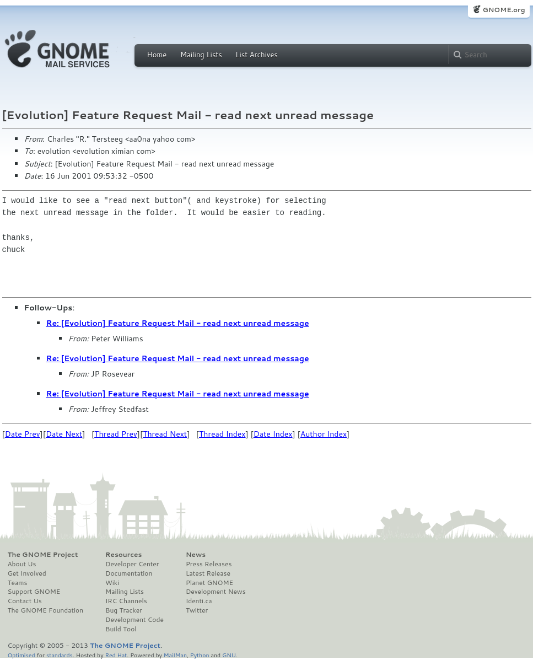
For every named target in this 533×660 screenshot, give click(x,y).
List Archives (256, 55)
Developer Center (132, 564)
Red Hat (116, 655)
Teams (18, 582)
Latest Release (208, 573)
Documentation (128, 573)
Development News (216, 591)
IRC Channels (126, 601)
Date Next (64, 433)
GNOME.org (503, 9)
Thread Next (165, 433)
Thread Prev (115, 433)
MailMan (175, 655)
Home (157, 55)
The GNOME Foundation (46, 610)
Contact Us (25, 601)
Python (199, 655)
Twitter (197, 610)
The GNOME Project (43, 554)
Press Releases (208, 564)
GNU (229, 655)
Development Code (134, 619)
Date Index (273, 433)
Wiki (112, 582)
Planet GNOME (209, 582)
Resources (123, 554)
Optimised (21, 655)
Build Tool (120, 629)
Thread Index (222, 433)
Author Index (323, 433)
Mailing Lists (201, 55)
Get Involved (27, 573)
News (196, 554)
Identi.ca (199, 601)
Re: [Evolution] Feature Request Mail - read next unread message (177, 323)
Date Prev (22, 433)
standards (59, 655)
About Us (22, 564)
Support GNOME (34, 591)
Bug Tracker (123, 610)
